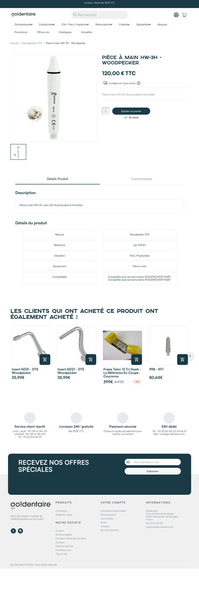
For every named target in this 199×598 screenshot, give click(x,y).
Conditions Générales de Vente (71, 538)
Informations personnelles (113, 510)
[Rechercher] (99, 15)
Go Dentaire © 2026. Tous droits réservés (33, 564)
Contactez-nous (63, 550)
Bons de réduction (110, 530)
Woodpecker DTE (139, 234)
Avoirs (104, 522)
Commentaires (141, 179)
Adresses (105, 526)
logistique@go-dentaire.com (160, 526)
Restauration (102, 24)
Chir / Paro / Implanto (74, 24)
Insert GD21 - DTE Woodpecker (70, 371)
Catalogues (65, 32)
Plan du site (61, 553)
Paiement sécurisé (64, 546)
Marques (162, 24)
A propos (60, 542)
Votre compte (113, 502)
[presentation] (151, 483)
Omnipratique (22, 24)
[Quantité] (106, 111)
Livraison (60, 530)
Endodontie (45, 24)
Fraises (123, 24)
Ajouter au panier (131, 111)
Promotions (20, 32)
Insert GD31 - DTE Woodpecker (25, 371)
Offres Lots (43, 32)
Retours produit (108, 514)
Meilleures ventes (64, 514)
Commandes (107, 518)
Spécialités (142, 24)
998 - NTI (156, 369)
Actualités (86, 32)
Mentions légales (64, 534)
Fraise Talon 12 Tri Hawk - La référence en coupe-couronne (122, 372)
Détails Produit (57, 179)
